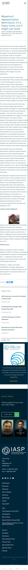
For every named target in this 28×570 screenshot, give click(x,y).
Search (17, 567)
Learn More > (14, 381)
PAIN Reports (6, 514)
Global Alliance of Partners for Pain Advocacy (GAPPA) (12, 523)
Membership (5, 498)
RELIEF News (6, 517)
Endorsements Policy (8, 539)
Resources (5, 486)
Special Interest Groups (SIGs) (11, 520)
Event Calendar (6, 492)
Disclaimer (5, 533)
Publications (6, 483)
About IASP (5, 504)
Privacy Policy (6, 542)
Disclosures (5, 536)
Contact (4, 530)
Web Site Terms (6, 548)
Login (24, 567)
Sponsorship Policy (8, 545)
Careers (4, 501)
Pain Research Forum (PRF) (10, 511)
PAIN (3, 508)
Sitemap (4, 551)
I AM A (10, 567)
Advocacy (5, 495)
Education (5, 489)
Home (3, 567)
